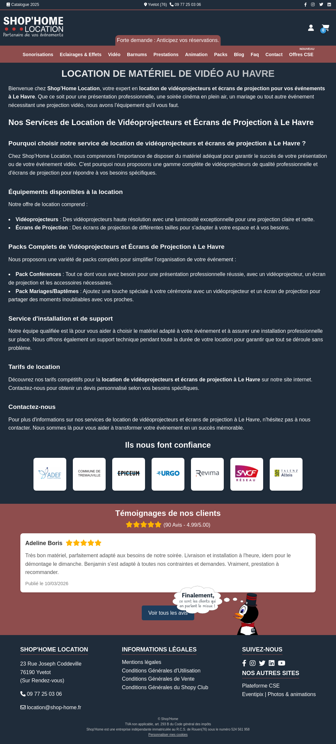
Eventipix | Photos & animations (279, 694)
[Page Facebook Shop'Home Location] (305, 4)
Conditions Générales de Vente (158, 679)
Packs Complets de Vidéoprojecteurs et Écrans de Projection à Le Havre (117, 246)
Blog (239, 54)
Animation (196, 54)
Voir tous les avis (168, 613)
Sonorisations (38, 54)
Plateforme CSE (261, 686)
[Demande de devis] (325, 28)
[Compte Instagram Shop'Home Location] (313, 4)
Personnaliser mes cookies (168, 734)
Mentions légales (141, 662)
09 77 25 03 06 (188, 4)
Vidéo (114, 54)
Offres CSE (302, 51)
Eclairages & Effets (80, 54)
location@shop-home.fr (54, 707)
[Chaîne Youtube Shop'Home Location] (281, 663)
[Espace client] (311, 28)
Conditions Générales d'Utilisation (161, 670)
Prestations (166, 54)
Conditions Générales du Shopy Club (165, 687)
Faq (255, 54)
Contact (274, 54)
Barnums (137, 54)
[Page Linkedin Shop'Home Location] (329, 4)
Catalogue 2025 (23, 4)
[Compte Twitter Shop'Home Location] (321, 4)
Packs (220, 54)
